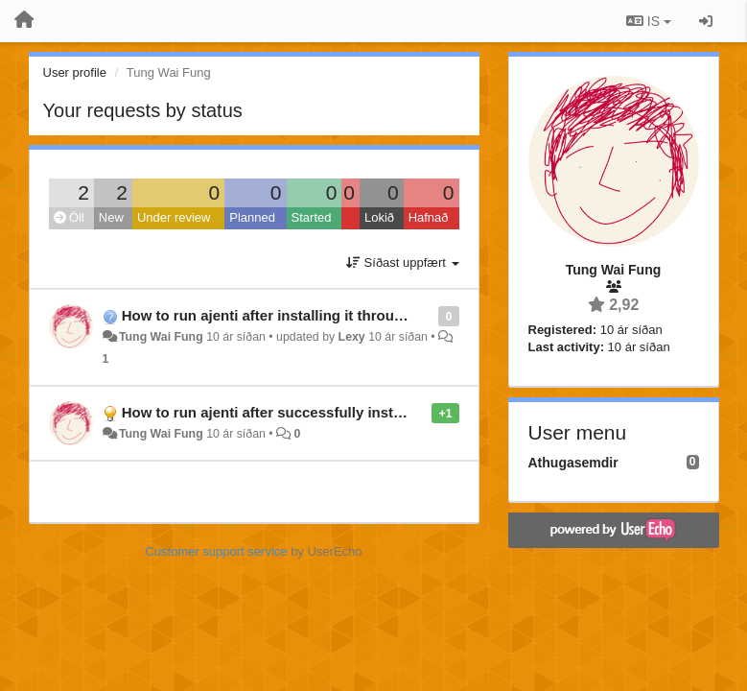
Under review (174, 217)
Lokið (379, 217)
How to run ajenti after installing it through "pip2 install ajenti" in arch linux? (382, 315)
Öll (69, 217)
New (111, 217)
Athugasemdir (573, 462)
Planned (252, 217)
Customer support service (216, 551)
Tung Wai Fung (161, 337)
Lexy (351, 337)
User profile (74, 72)
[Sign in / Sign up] (706, 21)
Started (312, 217)
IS (648, 21)
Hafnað (429, 217)
